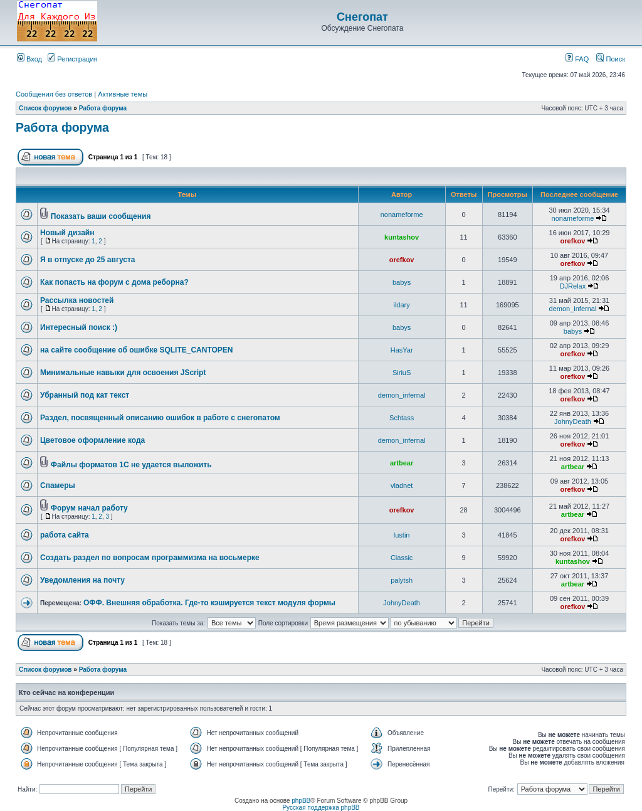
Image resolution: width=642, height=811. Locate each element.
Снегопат (362, 17)
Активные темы (122, 94)
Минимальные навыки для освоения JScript (123, 372)
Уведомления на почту (82, 580)
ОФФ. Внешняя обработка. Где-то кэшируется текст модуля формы (209, 602)
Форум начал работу (89, 508)
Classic (402, 557)
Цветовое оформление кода (92, 440)
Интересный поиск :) (78, 327)
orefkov (573, 241)
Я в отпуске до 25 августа (87, 259)
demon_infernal (573, 308)
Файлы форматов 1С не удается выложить (131, 464)
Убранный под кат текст (84, 395)
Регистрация (72, 59)
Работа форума (103, 108)
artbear (401, 463)
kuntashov (401, 237)
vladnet (402, 485)
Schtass (401, 417)
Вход (29, 59)
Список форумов (45, 108)
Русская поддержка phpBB (320, 807)
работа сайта (64, 535)
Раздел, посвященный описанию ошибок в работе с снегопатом (160, 417)
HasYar (402, 350)
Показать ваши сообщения (101, 216)
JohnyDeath (572, 421)
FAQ (577, 59)
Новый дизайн (67, 232)
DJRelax (573, 286)
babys (401, 282)
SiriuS (401, 372)
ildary (401, 305)
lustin (402, 535)
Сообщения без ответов (54, 94)
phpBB (301, 800)
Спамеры (57, 485)
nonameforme (402, 214)
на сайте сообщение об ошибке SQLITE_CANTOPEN (136, 350)
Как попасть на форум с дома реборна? (114, 282)
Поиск (610, 59)
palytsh (402, 580)
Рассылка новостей (76, 300)
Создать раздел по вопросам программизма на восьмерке (150, 557)
